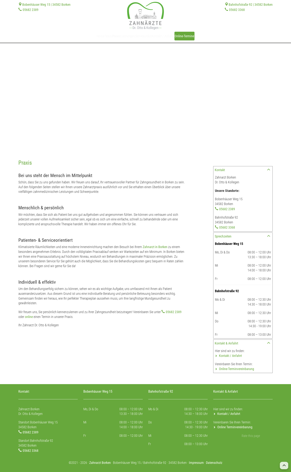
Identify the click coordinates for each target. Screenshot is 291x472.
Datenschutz (214, 463)
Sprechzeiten (223, 236)
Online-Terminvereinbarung (236, 369)
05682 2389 (30, 10)
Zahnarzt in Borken (155, 247)
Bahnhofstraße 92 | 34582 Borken (251, 4)
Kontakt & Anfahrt (226, 343)
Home (77, 36)
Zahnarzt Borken (100, 463)
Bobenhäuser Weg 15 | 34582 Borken (46, 4)
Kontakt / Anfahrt (177, 36)
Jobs (155, 36)
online (29, 317)
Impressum (196, 463)
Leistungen (123, 36)
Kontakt (220, 170)
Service (141, 36)
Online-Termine (207, 36)
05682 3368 (237, 10)
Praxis (104, 36)
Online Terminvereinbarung (234, 427)
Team (91, 36)
